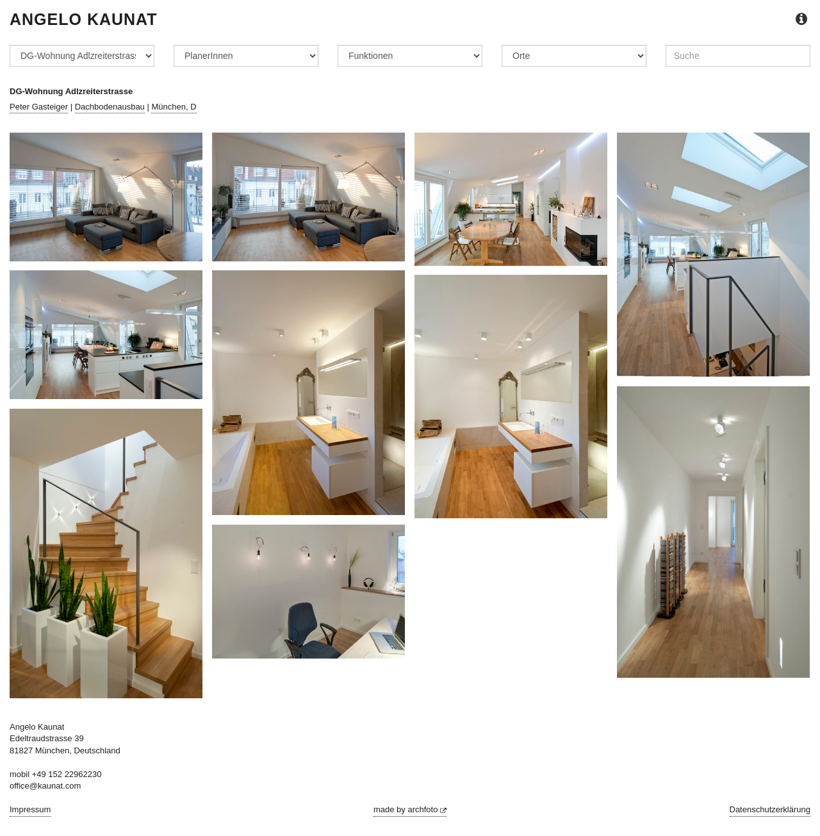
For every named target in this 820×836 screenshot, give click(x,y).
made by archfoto (410, 809)
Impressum (30, 809)
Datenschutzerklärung (770, 809)
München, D (173, 106)
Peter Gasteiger (39, 106)
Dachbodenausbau (110, 106)
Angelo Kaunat (84, 19)
